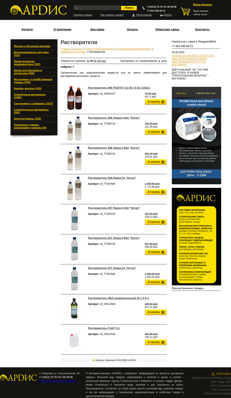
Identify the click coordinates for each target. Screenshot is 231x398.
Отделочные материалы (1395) (30, 96)
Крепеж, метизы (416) (28, 88)
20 (91, 60)
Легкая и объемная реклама (32, 46)
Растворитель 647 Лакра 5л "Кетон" (112, 268)
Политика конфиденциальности (57, 381)
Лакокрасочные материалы (134, 48)
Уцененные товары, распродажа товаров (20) (30, 126)
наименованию (150, 60)
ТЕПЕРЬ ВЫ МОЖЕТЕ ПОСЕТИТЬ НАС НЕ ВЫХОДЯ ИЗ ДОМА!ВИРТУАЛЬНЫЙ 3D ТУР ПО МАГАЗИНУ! (193, 60)
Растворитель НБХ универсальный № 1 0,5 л (118, 298)
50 (95, 60)
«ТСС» (227, 377)
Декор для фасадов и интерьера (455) (28, 72)
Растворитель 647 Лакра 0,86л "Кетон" (114, 238)
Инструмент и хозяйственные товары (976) (33, 81)
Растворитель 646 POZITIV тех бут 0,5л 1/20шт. (119, 87)
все (104, 60)
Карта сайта (223, 373)
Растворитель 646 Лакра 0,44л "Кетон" (114, 117)
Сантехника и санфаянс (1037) (33, 103)
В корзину (154, 101)
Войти (168, 14)
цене (164, 60)
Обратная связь (167, 29)
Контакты (202, 29)
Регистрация (144, 14)
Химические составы (73, 51)
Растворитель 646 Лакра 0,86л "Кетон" (114, 147)
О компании (62, 29)
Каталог (27, 29)
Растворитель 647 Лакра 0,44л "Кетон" (114, 208)
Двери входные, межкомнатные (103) (27, 63)
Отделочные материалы (100, 48)
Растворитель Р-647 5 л (104, 328)
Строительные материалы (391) (31, 111)
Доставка (97, 29)
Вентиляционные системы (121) (31, 54)
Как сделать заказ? (112, 14)
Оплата (132, 29)
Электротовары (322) (27, 118)
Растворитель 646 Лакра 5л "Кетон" (112, 177)
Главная (66, 48)
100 (99, 60)
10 (88, 60)
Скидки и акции (82, 14)
